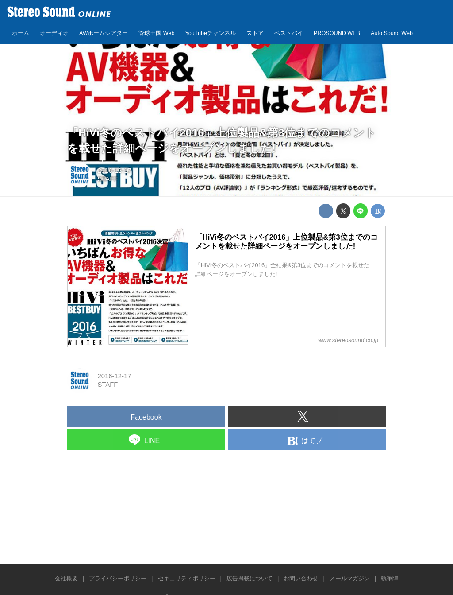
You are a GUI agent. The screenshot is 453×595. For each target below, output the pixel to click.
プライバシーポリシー (117, 578)
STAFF (107, 179)
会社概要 (66, 578)
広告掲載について (249, 578)
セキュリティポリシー (186, 578)
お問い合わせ (301, 578)
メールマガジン (350, 578)
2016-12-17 (114, 170)
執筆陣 (389, 578)
